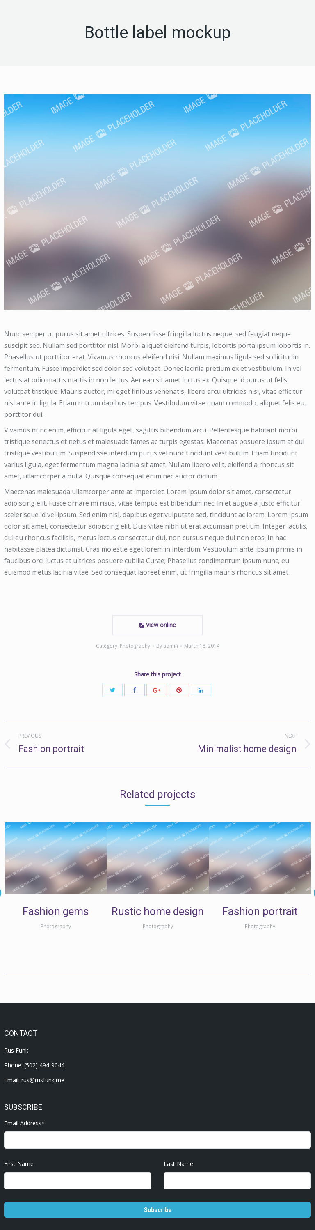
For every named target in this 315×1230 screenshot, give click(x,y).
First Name (19, 1164)
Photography (135, 645)
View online (157, 625)
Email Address (24, 1123)
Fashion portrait (260, 911)
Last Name (178, 1164)
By (167, 645)
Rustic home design (158, 911)
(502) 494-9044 (44, 1065)
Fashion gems (56, 911)
